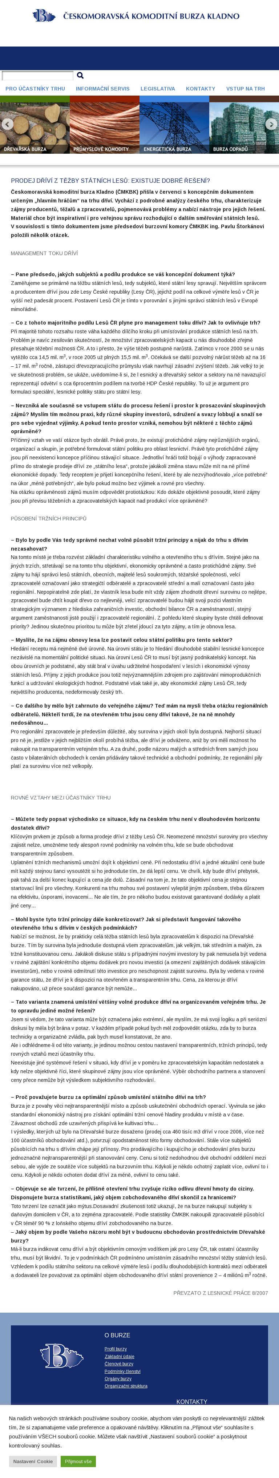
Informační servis (103, 89)
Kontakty (200, 89)
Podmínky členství (123, 1371)
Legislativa (158, 89)
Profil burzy (116, 1349)
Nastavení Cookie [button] (33, 1461)
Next (271, 124)
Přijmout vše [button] (78, 1461)
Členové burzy (119, 1363)
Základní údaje (119, 1356)
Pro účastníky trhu (35, 89)
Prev (7, 124)
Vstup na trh (245, 89)
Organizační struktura (126, 1386)
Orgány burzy (118, 1378)
